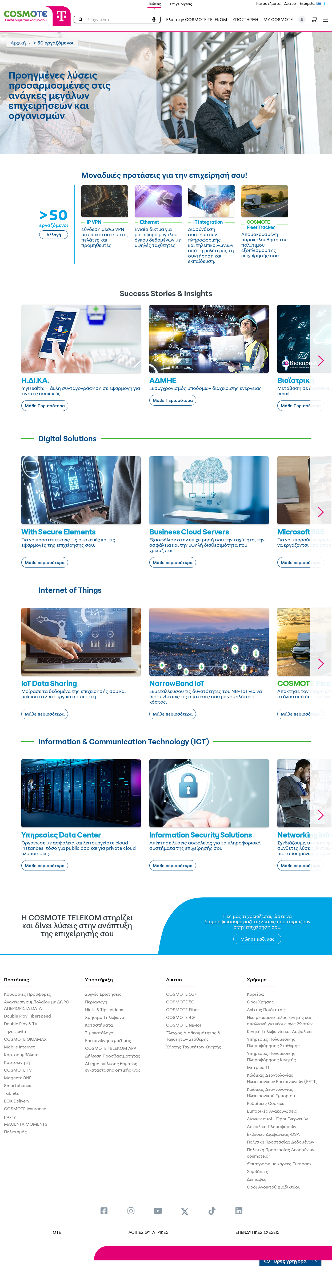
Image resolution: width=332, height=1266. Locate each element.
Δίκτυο (290, 3)
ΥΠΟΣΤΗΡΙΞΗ (245, 19)
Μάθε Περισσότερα (45, 405)
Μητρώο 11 (258, 1067)
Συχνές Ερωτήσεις (103, 994)
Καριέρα (255, 994)
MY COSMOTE (278, 19)
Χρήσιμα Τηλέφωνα (104, 1017)
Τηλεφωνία (15, 1031)
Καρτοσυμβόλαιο (21, 1054)
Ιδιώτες (154, 3)
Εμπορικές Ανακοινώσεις (272, 1111)
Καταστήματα (268, 3)
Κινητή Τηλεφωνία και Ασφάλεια (279, 1031)
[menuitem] (104, 1211)
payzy (10, 1116)
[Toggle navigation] (324, 19)
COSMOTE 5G (180, 1001)
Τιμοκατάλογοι (100, 1032)
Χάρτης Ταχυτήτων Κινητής (193, 1046)
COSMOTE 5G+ (181, 994)
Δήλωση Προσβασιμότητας (112, 1056)
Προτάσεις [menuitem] (16, 979)
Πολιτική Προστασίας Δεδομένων (280, 1142)
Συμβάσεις (257, 1171)
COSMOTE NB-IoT (184, 1025)
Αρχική (18, 42)
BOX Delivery (16, 1101)
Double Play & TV (20, 1023)
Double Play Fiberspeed (27, 1016)
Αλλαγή (53, 234)
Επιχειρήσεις (181, 4)
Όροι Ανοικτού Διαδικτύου (273, 1187)
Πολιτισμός (15, 1131)
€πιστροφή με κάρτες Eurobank (279, 1163)
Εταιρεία (307, 3)
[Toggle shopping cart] (316, 19)
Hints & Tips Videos (104, 1009)
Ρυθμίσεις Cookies (265, 1103)
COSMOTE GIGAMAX (25, 1039)
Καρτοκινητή (17, 1062)
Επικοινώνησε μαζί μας (108, 1040)
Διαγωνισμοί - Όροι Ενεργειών (277, 1118)
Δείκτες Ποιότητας (266, 1009)
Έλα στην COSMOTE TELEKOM (196, 19)
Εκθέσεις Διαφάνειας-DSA (273, 1134)
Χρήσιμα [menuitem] (257, 979)
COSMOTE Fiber (182, 1009)
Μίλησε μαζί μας (257, 939)
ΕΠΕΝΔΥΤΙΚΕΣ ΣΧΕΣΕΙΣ (257, 1232)
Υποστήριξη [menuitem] (99, 979)
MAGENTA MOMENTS (25, 1124)
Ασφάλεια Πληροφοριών (271, 1126)
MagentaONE (17, 1077)
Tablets (11, 1093)
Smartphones (17, 1085)
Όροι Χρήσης (260, 1001)
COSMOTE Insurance (25, 1108)
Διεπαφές (256, 1179)
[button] (302, 19)
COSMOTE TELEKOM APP (110, 1048)
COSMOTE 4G (180, 1017)
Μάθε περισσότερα (45, 562)
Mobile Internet (19, 1046)
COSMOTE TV (18, 1070)
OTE (57, 1232)
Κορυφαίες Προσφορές (27, 994)
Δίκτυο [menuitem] (174, 979)
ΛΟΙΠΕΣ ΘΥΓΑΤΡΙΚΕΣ (148, 1232)
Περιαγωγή (96, 1001)
